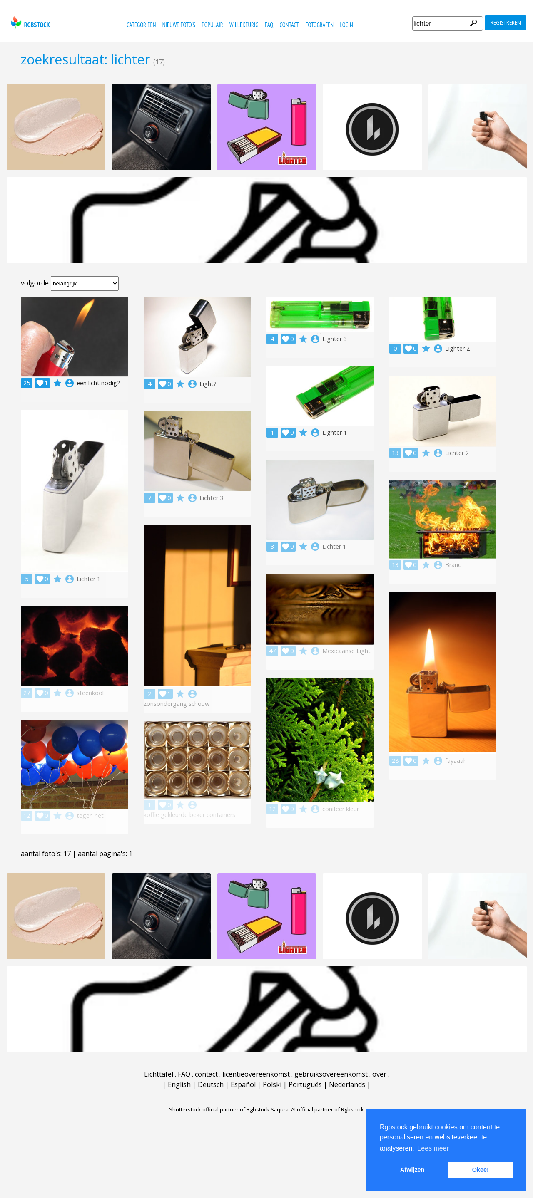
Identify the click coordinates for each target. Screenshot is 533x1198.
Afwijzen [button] (412, 1169)
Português (305, 1084)
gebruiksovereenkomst (331, 1074)
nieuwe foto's (178, 25)
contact (289, 25)
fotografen (320, 25)
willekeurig (243, 25)
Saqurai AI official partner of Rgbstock (317, 1109)
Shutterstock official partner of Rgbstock (219, 1109)
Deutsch (211, 1084)
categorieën (141, 25)
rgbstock (29, 23)
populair (212, 25)
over (379, 1074)
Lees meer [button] (433, 1148)
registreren (506, 22)
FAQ (269, 25)
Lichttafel (158, 1074)
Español (243, 1084)
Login (346, 25)
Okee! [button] (480, 1169)
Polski (272, 1084)
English (179, 1084)
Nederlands (347, 1084)
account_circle (70, 383)
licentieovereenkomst (256, 1074)
